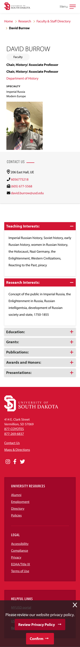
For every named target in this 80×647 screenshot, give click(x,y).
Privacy (16, 557)
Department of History (22, 78)
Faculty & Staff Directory (53, 21)
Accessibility (20, 544)
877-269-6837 (14, 434)
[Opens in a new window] (8, 462)
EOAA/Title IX (20, 564)
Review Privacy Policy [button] (36, 624)
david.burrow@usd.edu (27, 193)
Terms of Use (20, 571)
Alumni (16, 495)
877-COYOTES (14, 429)
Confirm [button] (36, 638)
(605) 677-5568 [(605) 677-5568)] (21, 186)
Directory (17, 509)
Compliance (19, 551)
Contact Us (12, 443)
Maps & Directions (17, 450)
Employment (20, 502)
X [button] (74, 605)
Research (24, 21)
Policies (16, 515)
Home (8, 21)
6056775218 (19, 179)
